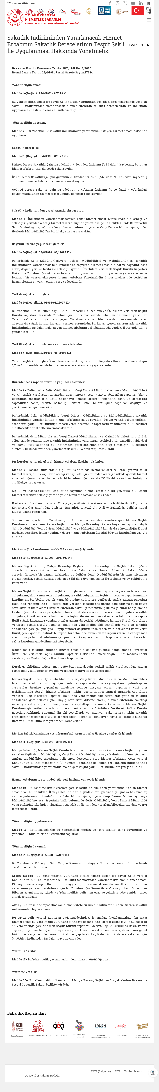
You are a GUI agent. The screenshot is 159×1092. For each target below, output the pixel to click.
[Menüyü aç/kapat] (149, 20)
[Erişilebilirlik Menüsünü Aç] (153, 1072)
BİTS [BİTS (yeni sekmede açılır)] (117, 1071)
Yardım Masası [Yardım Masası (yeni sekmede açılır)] (133, 1071)
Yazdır (133, 44)
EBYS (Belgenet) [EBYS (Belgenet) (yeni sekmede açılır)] (101, 1071)
